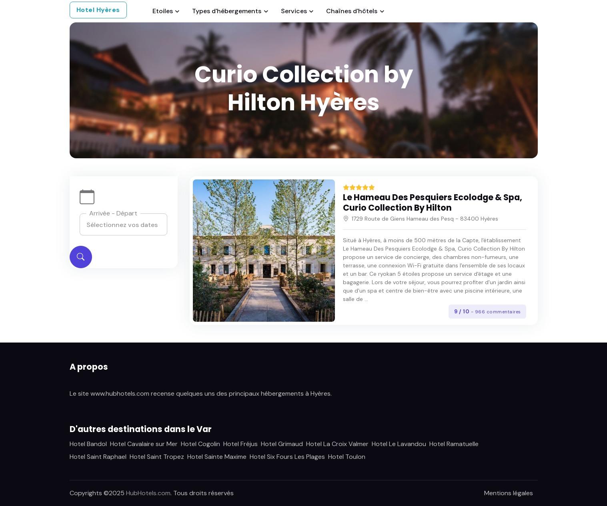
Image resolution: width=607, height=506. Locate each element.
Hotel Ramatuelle (454, 444)
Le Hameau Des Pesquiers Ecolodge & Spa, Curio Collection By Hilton (432, 202)
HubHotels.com (148, 493)
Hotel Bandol (88, 444)
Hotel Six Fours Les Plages (287, 456)
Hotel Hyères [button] (98, 10)
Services (294, 11)
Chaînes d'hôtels (351, 11)
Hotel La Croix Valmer (337, 444)
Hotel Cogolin (200, 444)
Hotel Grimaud (282, 444)
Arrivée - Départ (113, 213)
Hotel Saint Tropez (157, 456)
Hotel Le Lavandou (399, 444)
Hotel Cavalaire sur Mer (144, 444)
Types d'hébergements (226, 11)
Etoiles (162, 11)
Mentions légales (508, 493)
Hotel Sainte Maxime (216, 456)
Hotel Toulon (346, 456)
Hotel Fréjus (240, 444)
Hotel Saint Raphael (98, 456)
